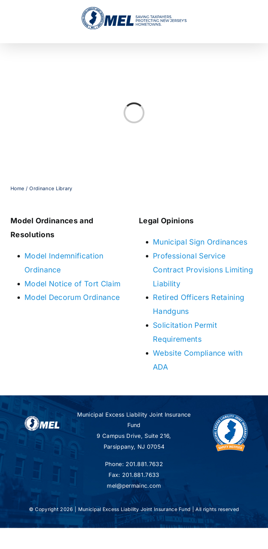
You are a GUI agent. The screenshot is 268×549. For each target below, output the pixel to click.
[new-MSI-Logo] (230, 413)
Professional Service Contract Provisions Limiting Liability (203, 270)
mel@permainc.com (134, 485)
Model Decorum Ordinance (72, 297)
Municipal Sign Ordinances (200, 242)
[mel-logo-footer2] (41, 419)
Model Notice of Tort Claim (72, 283)
